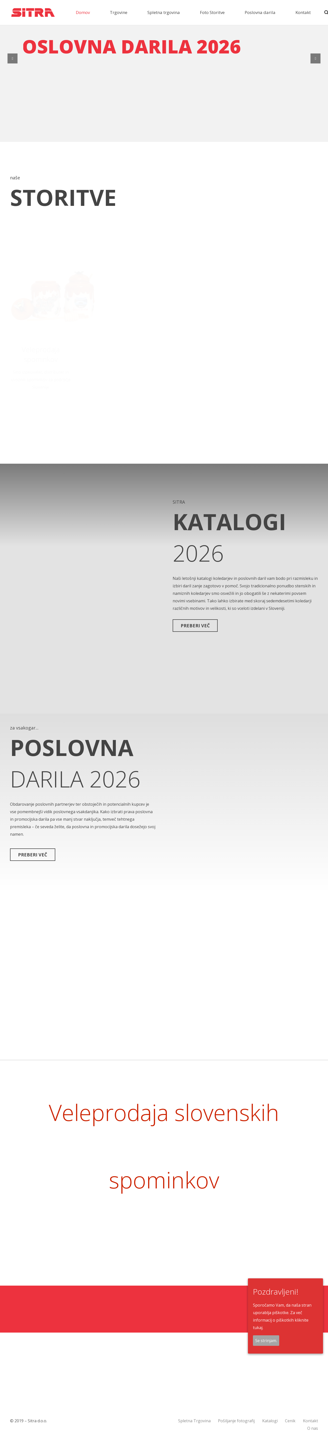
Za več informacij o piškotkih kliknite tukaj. (280, 1320)
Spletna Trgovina (194, 1421)
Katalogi (270, 1421)
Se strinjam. (266, 1340)
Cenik (290, 1421)
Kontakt (310, 1421)
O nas (312, 1428)
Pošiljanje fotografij (236, 1421)
